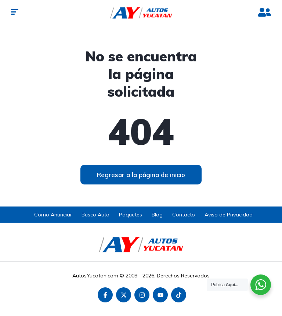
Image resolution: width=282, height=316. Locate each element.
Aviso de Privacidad (229, 214)
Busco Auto (95, 214)
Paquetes (130, 214)
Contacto (183, 214)
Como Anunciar (53, 214)
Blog (157, 214)
